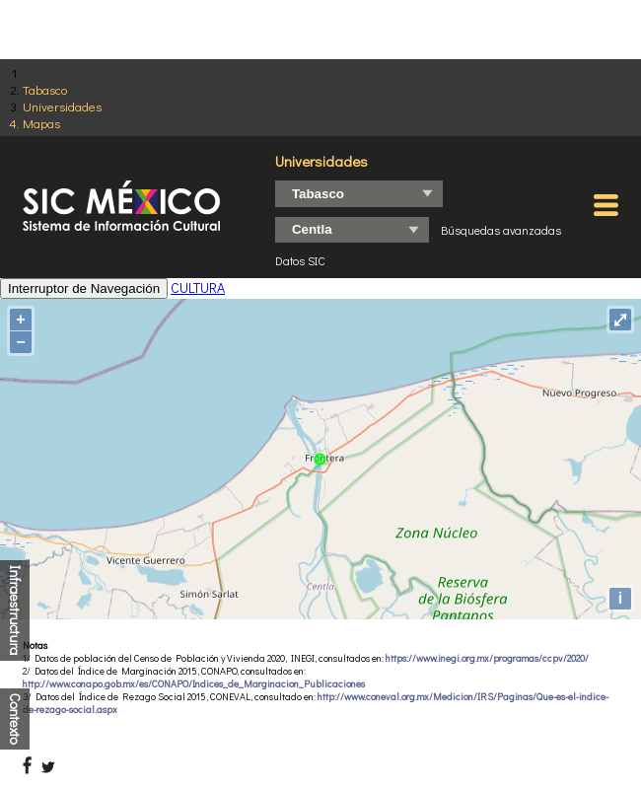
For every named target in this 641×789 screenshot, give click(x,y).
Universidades (62, 106)
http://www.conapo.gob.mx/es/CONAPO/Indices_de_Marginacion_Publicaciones (194, 684)
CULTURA (198, 287)
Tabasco (45, 89)
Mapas (41, 122)
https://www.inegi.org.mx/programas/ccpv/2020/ (487, 658)
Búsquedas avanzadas (501, 230)
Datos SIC (300, 260)
